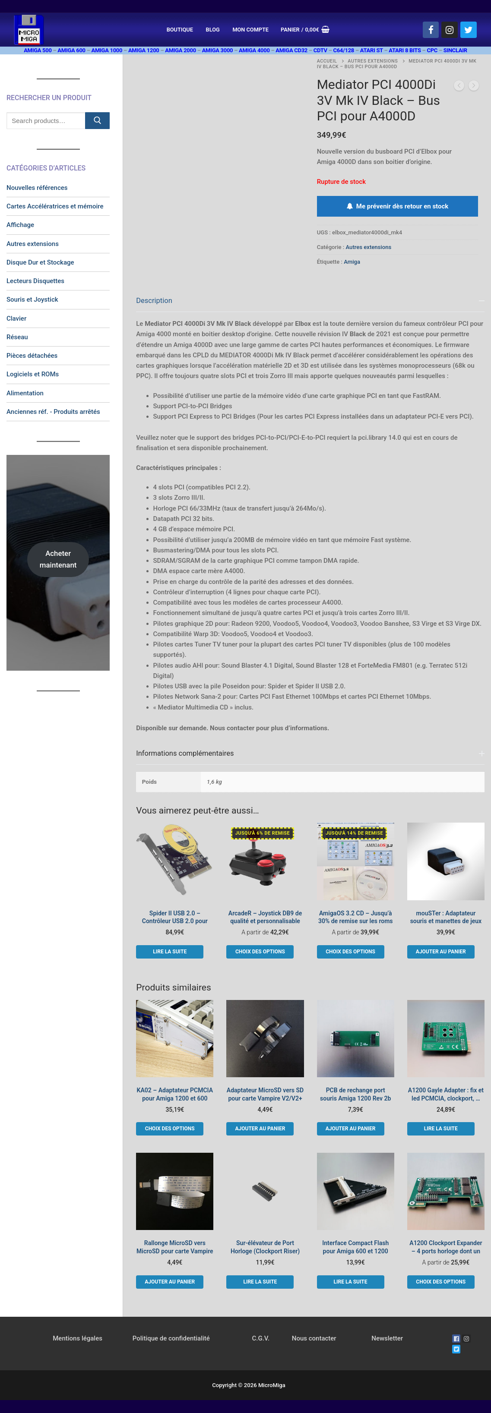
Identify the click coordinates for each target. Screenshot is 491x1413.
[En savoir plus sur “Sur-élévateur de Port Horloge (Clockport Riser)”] (260, 1281)
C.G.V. (261, 1338)
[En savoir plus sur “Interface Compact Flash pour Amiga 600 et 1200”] (350, 1281)
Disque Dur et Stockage (40, 262)
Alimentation (25, 393)
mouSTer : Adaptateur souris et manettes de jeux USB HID (446, 921)
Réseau (17, 337)
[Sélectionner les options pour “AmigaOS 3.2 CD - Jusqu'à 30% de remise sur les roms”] (350, 951)
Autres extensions (373, 61)
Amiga (352, 262)
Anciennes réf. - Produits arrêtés (53, 412)
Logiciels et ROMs (32, 374)
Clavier (16, 318)
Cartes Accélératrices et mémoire (55, 206)
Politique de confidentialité (171, 1338)
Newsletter (387, 1338)
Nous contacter (314, 1338)
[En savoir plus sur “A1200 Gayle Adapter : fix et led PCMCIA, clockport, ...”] (441, 1128)
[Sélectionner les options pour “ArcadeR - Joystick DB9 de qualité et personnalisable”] (260, 951)
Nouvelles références (37, 188)
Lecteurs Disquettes (35, 281)
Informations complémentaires (185, 753)
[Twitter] (468, 30)
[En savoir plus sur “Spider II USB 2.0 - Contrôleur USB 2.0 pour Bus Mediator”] (169, 951)
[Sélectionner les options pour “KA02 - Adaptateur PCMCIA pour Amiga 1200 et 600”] (169, 1128)
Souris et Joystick (32, 299)
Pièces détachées (31, 356)
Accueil (327, 61)
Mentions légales (77, 1338)
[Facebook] (431, 30)
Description (154, 300)
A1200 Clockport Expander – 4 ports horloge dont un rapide (445, 1251)
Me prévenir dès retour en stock (397, 206)
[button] (441, 951)
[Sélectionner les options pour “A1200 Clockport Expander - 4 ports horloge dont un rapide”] (441, 1281)
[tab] (310, 511)
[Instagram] (449, 30)
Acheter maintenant (58, 559)
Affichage (20, 225)
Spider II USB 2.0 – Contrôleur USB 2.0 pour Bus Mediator (175, 921)
